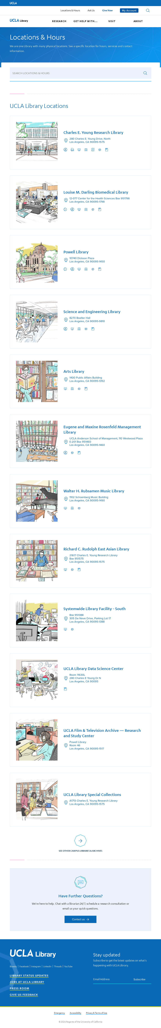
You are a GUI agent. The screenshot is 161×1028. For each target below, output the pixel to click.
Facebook (24, 966)
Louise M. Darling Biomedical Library (96, 191)
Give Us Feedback (24, 995)
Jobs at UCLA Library (27, 982)
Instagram (36, 966)
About (138, 21)
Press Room (19, 988)
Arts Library (74, 371)
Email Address (101, 979)
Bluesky (13, 966)
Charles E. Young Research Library (93, 131)
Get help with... (86, 21)
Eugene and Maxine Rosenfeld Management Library (102, 429)
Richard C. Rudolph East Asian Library (96, 549)
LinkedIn (47, 966)
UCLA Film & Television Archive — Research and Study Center (102, 734)
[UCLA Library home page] (19, 21)
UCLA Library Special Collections (92, 795)
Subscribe (142, 979)
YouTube (68, 966)
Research (59, 21)
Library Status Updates (29, 975)
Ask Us (91, 10)
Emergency (59, 1013)
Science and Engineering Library (92, 311)
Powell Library (76, 251)
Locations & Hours (70, 10)
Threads (58, 966)
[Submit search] (145, 72)
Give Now (107, 10)
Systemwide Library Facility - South (95, 609)
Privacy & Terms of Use (96, 1013)
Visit (112, 21)
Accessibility (75, 1013)
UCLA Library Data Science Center (94, 668)
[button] (148, 10)
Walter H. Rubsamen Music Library (94, 491)
